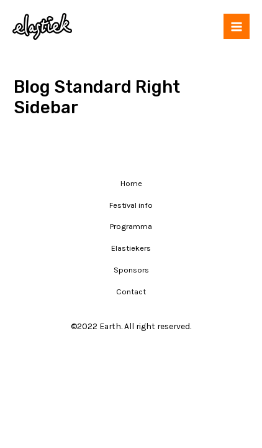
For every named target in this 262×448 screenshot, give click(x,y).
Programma (131, 226)
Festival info (131, 205)
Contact (131, 291)
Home (131, 183)
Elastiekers (131, 248)
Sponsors (131, 269)
